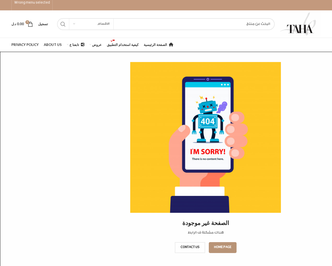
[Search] (166, 24)
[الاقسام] (91, 24)
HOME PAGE (222, 247)
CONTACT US (190, 247)
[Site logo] (300, 24)
